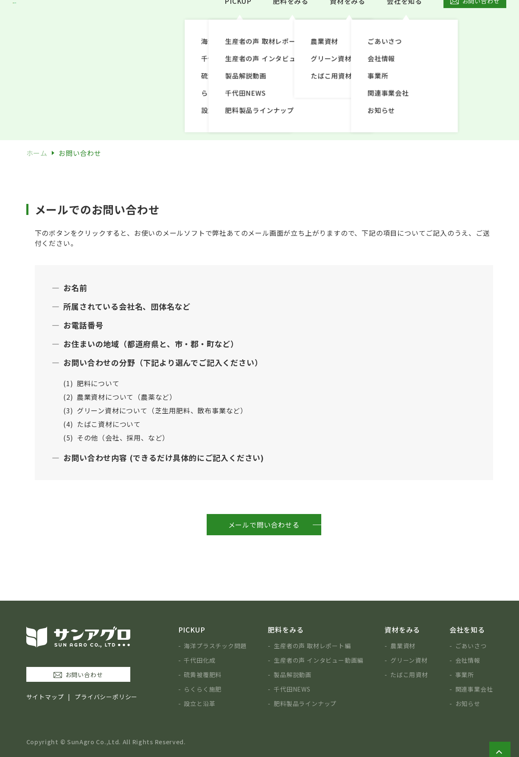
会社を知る (404, 19)
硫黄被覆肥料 (203, 674)
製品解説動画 (292, 674)
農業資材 (402, 645)
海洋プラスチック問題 (215, 645)
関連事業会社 (474, 689)
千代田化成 (199, 660)
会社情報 (467, 660)
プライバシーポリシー (106, 696)
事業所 (464, 674)
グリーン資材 (409, 660)
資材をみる (347, 19)
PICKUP (238, 19)
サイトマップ (45, 696)
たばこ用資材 (409, 674)
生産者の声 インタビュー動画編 (318, 660)
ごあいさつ (471, 645)
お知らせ (467, 703)
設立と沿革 (199, 703)
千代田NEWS (292, 689)
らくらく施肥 (203, 689)
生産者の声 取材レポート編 (312, 645)
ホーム (37, 153)
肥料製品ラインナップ (305, 703)
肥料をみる (291, 19)
